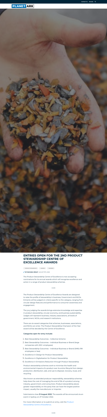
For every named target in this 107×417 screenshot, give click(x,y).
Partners (82, 6)
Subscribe (92, 6)
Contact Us (84, 1)
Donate (91, 1)
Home (57, 6)
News (74, 6)
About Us (66, 6)
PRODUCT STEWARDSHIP (31, 268)
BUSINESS (51, 268)
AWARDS (43, 268)
